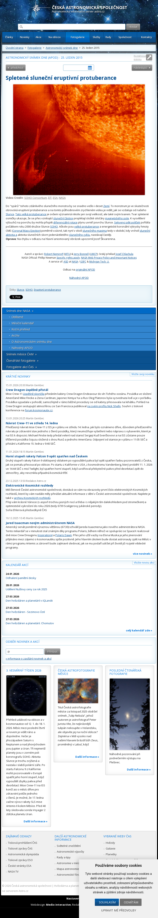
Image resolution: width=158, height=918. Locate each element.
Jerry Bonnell (81, 254)
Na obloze (55, 37)
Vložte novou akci (144, 562)
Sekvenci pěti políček (127, 222)
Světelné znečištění (69, 846)
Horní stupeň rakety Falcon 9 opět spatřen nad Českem (47, 456)
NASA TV (13, 871)
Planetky (111, 854)
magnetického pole (117, 218)
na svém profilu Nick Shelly (104, 406)
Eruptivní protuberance (47, 290)
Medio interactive (58, 904)
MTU (67, 254)
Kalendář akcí (17, 565)
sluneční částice (63, 218)
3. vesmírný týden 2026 (23, 670)
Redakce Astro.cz (36, 481)
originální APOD (85, 269)
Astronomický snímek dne (62, 48)
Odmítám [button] (131, 902)
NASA (62, 198)
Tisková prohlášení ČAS (22, 843)
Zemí (106, 206)
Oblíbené (17, 317)
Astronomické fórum (69, 874)
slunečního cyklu (79, 235)
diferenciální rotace (65, 222)
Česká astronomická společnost (31, 886)
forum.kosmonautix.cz (39, 410)
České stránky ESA (19, 866)
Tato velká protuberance (30, 214)
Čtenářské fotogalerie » (22, 361)
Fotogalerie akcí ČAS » (21, 367)
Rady (108, 37)
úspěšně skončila (33, 394)
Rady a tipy (64, 857)
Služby (96, 37)
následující (140, 68)
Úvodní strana (14, 48)
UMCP (93, 254)
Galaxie (110, 848)
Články (9, 37)
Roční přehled (21, 329)
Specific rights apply (68, 257)
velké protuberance (86, 226)
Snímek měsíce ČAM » (21, 354)
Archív (16, 335)
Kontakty (146, 37)
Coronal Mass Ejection (26, 230)
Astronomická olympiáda (23, 854)
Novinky (24, 37)
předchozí (17, 68)
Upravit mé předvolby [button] (118, 910)
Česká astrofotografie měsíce (76, 672)
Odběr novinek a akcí (22, 642)
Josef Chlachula (124, 254)
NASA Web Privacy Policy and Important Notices (109, 257)
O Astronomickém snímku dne (32, 342)
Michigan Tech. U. (99, 261)
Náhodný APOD (79, 278)
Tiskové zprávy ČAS (20, 848)
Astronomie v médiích (70, 863)
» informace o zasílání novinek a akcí (28, 658)
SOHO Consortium (35, 198)
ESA (55, 198)
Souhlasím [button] (107, 902)
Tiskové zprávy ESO (20, 860)
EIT (50, 198)
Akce (38, 37)
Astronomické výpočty (70, 851)
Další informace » (36, 821)
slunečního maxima (94, 230)
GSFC (83, 261)
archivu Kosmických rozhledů (32, 498)
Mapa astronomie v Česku (73, 869)
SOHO (54, 226)
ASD (66, 261)
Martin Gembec (35, 385)
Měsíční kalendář (23, 323)
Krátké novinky (18, 376)
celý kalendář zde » (139, 630)
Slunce (10, 214)
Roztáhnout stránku (140, 57)
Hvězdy (110, 843)
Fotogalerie (78, 37)
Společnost (125, 37)
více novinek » (142, 553)
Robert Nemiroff (53, 254)
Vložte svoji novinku (142, 374)
